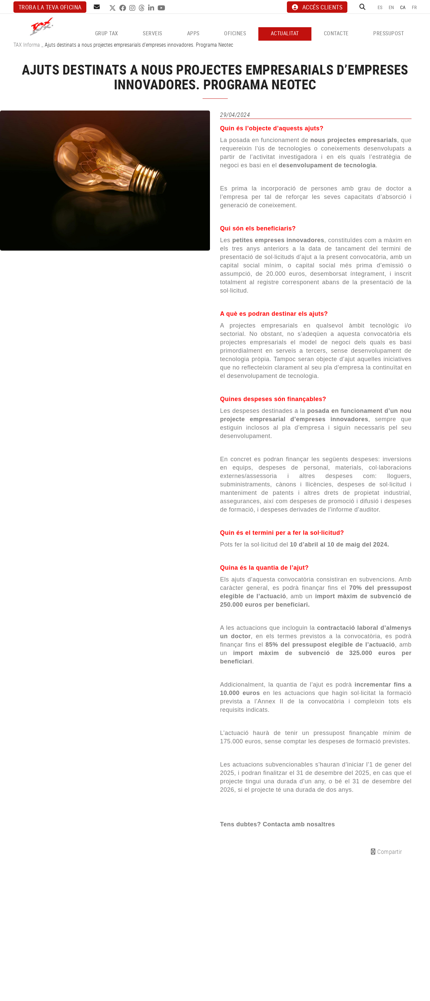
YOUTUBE (162, 8)
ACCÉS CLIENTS (317, 7)
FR (414, 7)
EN (391, 7)
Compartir (386, 851)
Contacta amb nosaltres (299, 824)
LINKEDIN (152, 8)
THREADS (142, 8)
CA (403, 7)
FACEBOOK (123, 8)
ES (380, 7)
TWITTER (113, 8)
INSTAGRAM (133, 8)
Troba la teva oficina (49, 7)
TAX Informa (26, 44)
